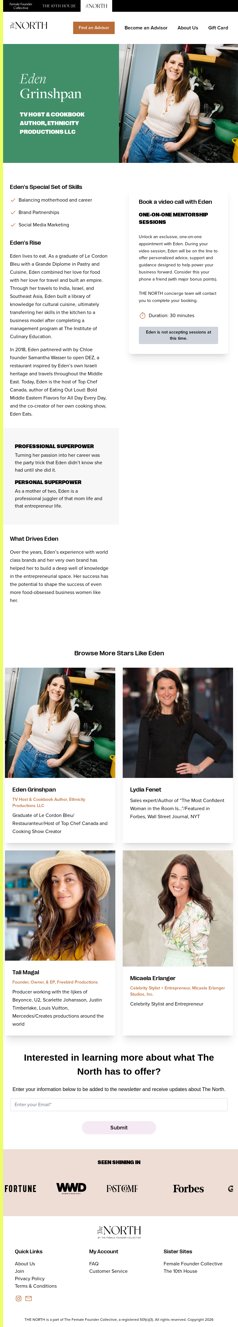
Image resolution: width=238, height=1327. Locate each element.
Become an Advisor (146, 27)
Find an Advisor (94, 27)
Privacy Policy (30, 1278)
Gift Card (218, 27)
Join (19, 1271)
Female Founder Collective (193, 1263)
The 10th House (180, 1271)
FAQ (94, 1263)
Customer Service (108, 1271)
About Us (188, 27)
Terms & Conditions (36, 1286)
